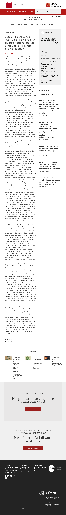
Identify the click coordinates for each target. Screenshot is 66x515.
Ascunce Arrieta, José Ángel (48, 62)
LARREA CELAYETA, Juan (48, 77)
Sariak (7, 508)
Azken (10, 11)
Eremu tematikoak (10, 493)
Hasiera (12, 24)
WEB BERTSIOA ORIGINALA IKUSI (48, 33)
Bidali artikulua (33, 448)
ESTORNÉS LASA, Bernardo (47, 65)
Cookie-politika (26, 500)
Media (51, 24)
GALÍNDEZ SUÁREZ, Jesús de (48, 69)
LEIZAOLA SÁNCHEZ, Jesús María (48, 81)
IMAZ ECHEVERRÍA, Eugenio (48, 72)
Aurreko (23, 11)
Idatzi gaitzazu (39, 474)
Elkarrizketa (22, 24)
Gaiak (31, 24)
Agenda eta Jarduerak (8, 504)
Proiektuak (8, 496)
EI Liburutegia (9, 500)
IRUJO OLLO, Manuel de (49, 75)
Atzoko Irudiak (41, 24)
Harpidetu (34, 11)
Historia (44, 55)
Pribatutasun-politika (28, 496)
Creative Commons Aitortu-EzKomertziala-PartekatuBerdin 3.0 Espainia (55, 42)
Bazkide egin (24, 471)
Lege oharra (25, 493)
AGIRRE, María (9, 53)
